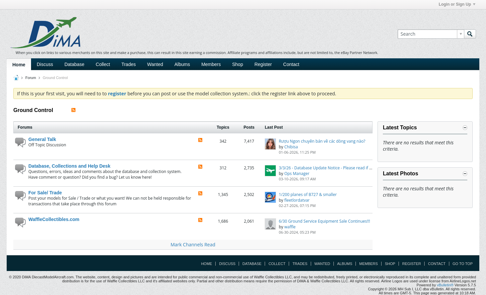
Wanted (155, 64)
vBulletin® (445, 285)
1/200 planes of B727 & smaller (308, 194)
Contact (291, 64)
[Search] (431, 34)
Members (211, 64)
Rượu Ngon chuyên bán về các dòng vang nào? (322, 141)
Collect (103, 64)
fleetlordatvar (297, 200)
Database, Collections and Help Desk (69, 166)
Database (74, 64)
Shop (237, 64)
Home (18, 64)
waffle (290, 227)
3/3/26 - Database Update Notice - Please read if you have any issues (342, 168)
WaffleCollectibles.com (53, 219)
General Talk (42, 139)
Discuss (45, 64)
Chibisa (291, 147)
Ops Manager (296, 173)
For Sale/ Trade (45, 192)
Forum (30, 78)
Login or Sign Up (457, 4)
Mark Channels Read (193, 244)
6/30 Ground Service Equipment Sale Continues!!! (324, 221)
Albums (182, 64)
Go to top (463, 264)
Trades (128, 64)
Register (263, 64)
